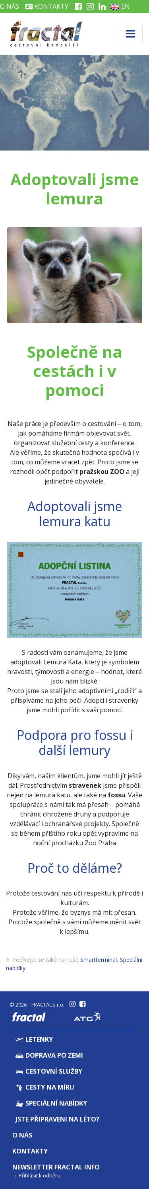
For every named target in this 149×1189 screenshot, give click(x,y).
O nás (22, 1135)
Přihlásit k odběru (39, 1175)
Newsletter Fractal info (56, 1167)
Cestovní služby (48, 1071)
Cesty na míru (44, 1087)
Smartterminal (98, 959)
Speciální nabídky (51, 1103)
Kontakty (46, 6)
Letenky (34, 1039)
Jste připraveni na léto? (57, 1119)
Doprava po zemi (49, 1055)
